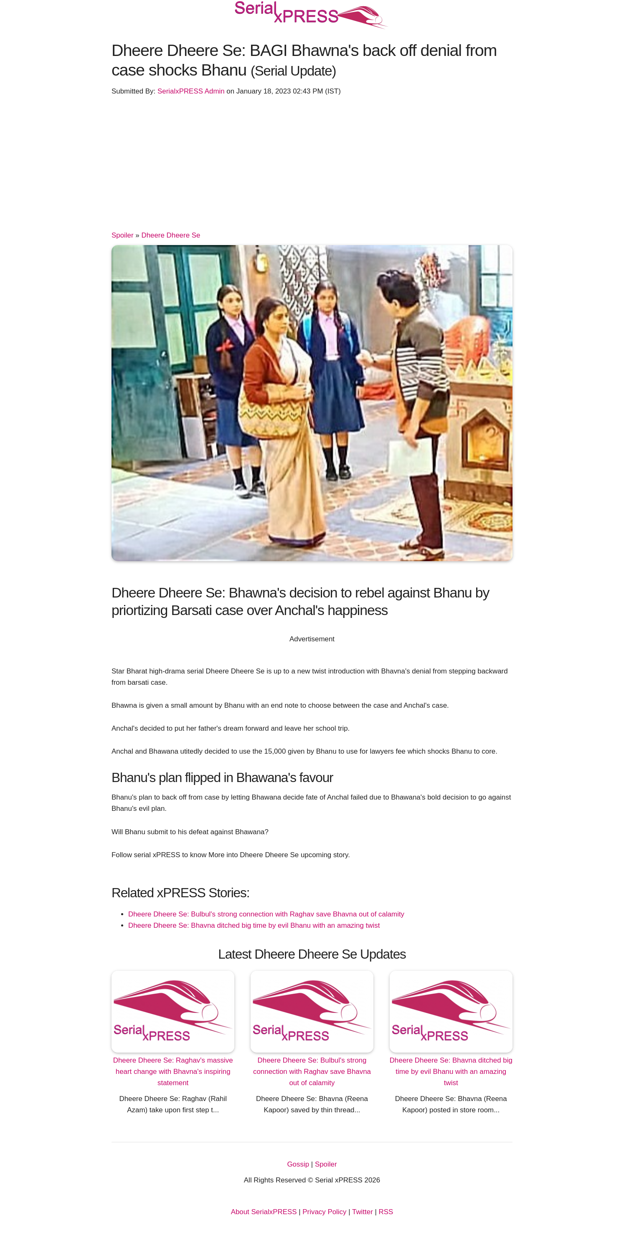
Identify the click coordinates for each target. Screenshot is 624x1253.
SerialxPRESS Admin (191, 91)
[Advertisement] (312, 167)
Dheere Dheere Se (170, 235)
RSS (386, 1212)
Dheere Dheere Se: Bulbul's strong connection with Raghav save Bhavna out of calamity (266, 914)
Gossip (298, 1164)
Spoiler (123, 235)
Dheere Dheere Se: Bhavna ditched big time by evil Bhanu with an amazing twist (254, 925)
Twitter (362, 1212)
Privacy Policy (324, 1212)
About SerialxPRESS (264, 1212)
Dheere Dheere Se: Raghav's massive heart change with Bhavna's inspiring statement (173, 1071)
